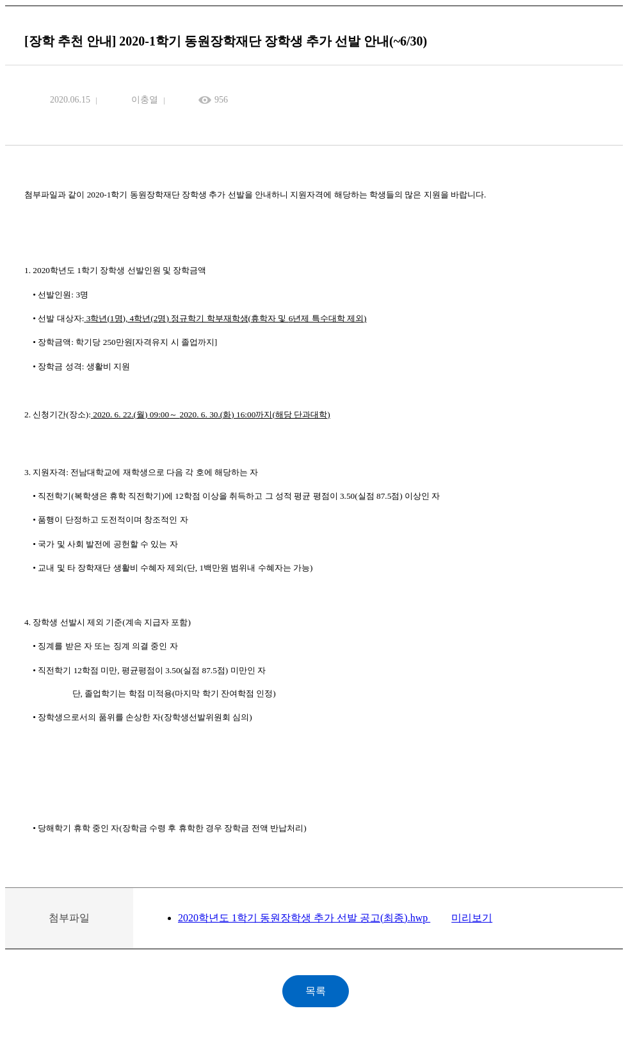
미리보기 (471, 917)
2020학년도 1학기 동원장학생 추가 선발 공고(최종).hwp (304, 917)
